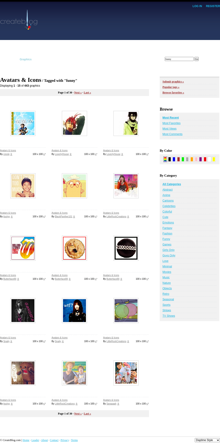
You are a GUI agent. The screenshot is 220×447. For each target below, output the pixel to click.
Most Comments (172, 134)
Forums (146, 59)
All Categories (171, 184)
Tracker (105, 59)
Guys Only (168, 255)
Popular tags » (170, 87)
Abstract (167, 189)
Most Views (169, 128)
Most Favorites (171, 123)
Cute (165, 217)
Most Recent (170, 117)
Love (165, 261)
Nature (166, 283)
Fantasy (167, 228)
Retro (165, 293)
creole (6, 154)
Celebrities (169, 206)
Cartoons (168, 200)
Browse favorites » (173, 92)
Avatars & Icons (8, 150)
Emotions (168, 222)
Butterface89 (9, 279)
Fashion (167, 233)
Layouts (5, 59)
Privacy (64, 440)
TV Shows (168, 315)
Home (26, 440)
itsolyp (6, 216)
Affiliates (86, 59)
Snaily (6, 341)
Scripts (45, 59)
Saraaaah (111, 403)
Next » (78, 92)
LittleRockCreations (116, 216)
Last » (87, 92)
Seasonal (168, 299)
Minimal (167, 266)
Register (213, 6)
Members (126, 59)
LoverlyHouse (62, 154)
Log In (197, 6)
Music (166, 277)
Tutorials (65, 59)
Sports (166, 304)
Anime (166, 195)
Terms (74, 440)
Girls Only (168, 250)
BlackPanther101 (63, 216)
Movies (166, 272)
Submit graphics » (173, 81)
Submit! (215, 59)
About (44, 440)
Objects (167, 288)
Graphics (26, 59)
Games (166, 244)
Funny (166, 239)
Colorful (167, 211)
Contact (54, 440)
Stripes (166, 310)
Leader (35, 440)
